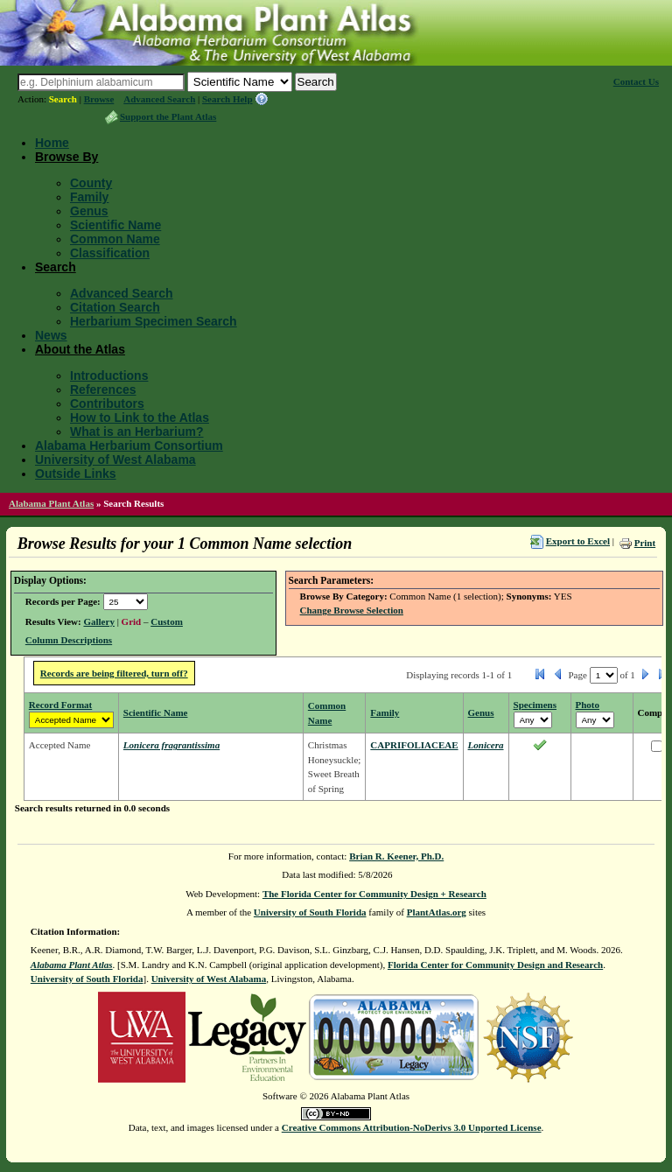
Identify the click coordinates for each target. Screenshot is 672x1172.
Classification (110, 253)
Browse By (66, 157)
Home (52, 143)
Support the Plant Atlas (168, 116)
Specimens (535, 704)
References (103, 389)
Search (63, 99)
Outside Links (75, 474)
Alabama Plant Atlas (51, 503)
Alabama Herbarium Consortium (129, 446)
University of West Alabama (115, 460)
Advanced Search (159, 99)
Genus (89, 211)
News (51, 335)
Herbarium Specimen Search (153, 321)
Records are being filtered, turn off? (114, 673)
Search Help (227, 99)
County (91, 183)
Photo (588, 704)
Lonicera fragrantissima (171, 745)
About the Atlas (80, 349)
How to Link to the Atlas (139, 418)
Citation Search (115, 307)
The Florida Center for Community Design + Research (374, 893)
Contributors (107, 404)
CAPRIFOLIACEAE (414, 745)
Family (89, 197)
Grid (132, 621)
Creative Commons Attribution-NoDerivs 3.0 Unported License (412, 1127)
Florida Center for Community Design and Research (495, 964)
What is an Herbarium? (136, 432)
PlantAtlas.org (436, 912)
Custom (166, 621)
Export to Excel (578, 541)
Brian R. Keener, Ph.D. (396, 856)
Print (644, 542)
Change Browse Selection (351, 610)
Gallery (98, 621)
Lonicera (486, 745)
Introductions (109, 375)
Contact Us (636, 81)
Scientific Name (115, 225)
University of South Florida (310, 912)
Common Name (115, 239)
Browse (99, 99)
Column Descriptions (68, 640)
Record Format (60, 704)
